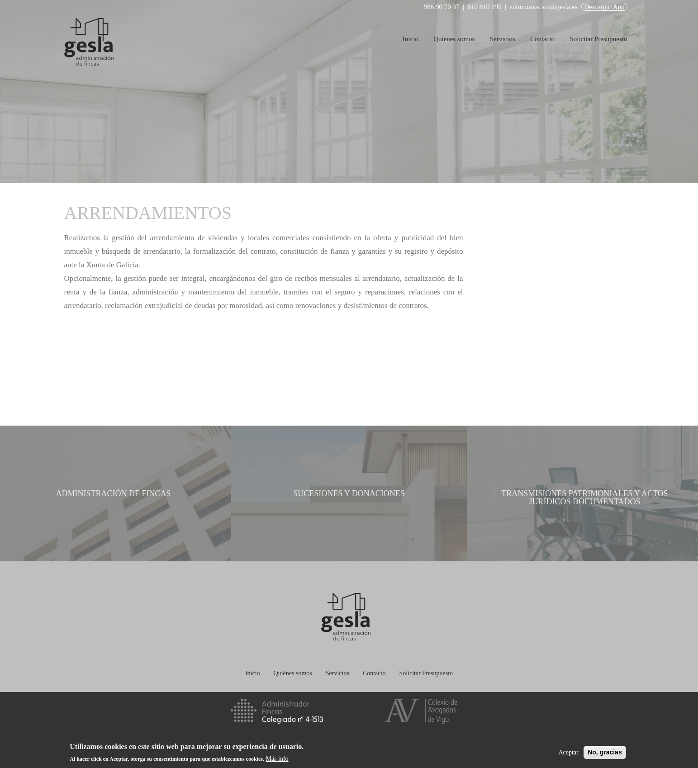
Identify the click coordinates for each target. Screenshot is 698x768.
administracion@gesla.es (543, 6)
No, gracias (605, 752)
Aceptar (568, 752)
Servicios (502, 39)
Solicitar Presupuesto (598, 39)
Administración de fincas (113, 493)
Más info (277, 758)
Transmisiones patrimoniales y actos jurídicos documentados (584, 497)
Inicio (410, 39)
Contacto (542, 39)
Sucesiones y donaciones (349, 493)
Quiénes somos (454, 39)
